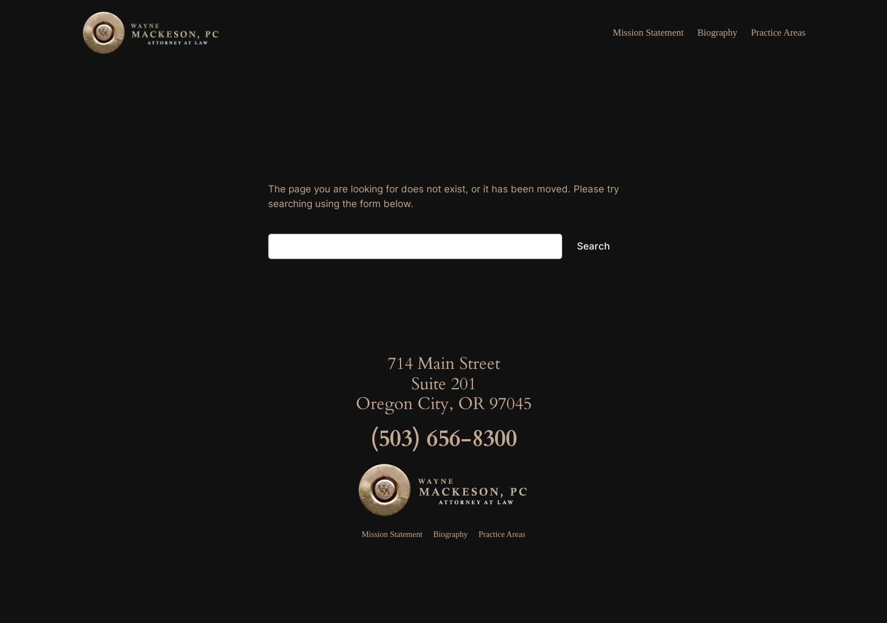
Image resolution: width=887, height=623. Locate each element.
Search (593, 246)
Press (443, 557)
